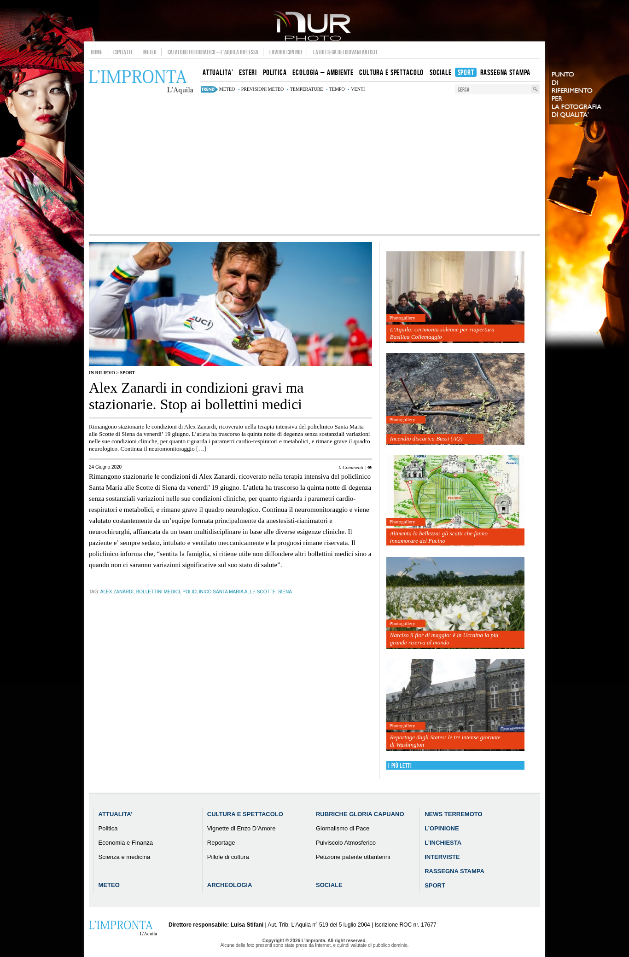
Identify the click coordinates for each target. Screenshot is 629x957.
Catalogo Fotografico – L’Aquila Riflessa (213, 52)
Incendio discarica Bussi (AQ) (426, 438)
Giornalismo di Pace (342, 828)
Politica (108, 828)
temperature (306, 89)
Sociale (329, 885)
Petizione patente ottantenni (353, 856)
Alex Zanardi (117, 591)
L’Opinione (442, 828)
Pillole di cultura (228, 856)
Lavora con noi (285, 52)
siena (285, 591)
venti (358, 89)
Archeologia (229, 885)
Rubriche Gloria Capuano (360, 814)
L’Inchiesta (443, 842)
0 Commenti (351, 467)
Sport (127, 372)
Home (96, 52)
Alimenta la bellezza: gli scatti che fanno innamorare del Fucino (439, 537)
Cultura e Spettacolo (245, 814)
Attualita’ (116, 814)
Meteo (150, 52)
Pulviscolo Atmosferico (346, 842)
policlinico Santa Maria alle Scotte (228, 591)
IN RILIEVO (102, 372)
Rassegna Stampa (454, 871)
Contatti (122, 52)
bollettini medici (158, 591)
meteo (227, 89)
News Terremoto (453, 814)
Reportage (221, 842)
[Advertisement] (314, 165)
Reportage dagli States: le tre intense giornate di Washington (445, 741)
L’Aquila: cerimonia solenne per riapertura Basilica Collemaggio (442, 333)
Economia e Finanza (126, 842)
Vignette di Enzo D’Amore (241, 828)
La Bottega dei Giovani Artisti (345, 52)
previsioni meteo (262, 89)
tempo (337, 89)
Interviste (442, 856)
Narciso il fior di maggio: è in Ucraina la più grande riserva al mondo (444, 639)
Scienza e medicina (125, 856)
